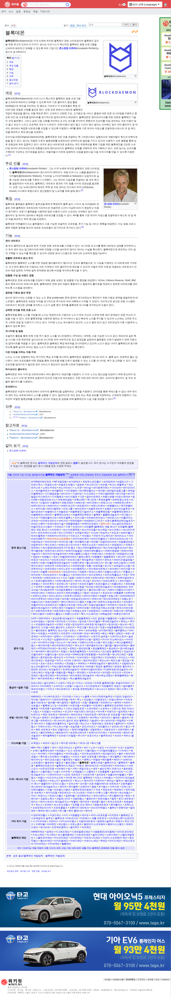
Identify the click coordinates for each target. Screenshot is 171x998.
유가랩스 (103, 786)
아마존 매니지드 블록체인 (79, 777)
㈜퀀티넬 (49, 586)
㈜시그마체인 (66, 532)
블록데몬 (17, 172)
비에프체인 (107, 765)
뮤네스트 (93, 627)
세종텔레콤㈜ (73, 523)
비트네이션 (72, 818)
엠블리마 (45, 783)
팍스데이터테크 (111, 598)
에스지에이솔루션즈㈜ (115, 547)
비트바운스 (120, 765)
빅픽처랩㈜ (76, 520)
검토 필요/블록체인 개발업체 (28, 855)
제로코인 (107, 789)
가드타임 (66, 696)
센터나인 (105, 523)
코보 (42, 663)
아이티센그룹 (66, 541)
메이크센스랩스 (53, 759)
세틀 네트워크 (99, 818)
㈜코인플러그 (103, 583)
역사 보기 (81, 25)
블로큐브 (49, 762)
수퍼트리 (59, 526)
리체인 (59, 624)
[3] (82, 227)
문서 (7, 25)
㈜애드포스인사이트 (69, 544)
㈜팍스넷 (96, 598)
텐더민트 (85, 801)
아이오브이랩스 (68, 821)
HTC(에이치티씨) (47, 648)
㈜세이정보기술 (55, 523)
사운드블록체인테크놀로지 (119, 520)
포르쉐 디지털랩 (67, 735)
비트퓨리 (98, 705)
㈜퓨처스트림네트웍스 (109, 602)
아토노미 (54, 780)
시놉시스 (78, 686)
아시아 (52, 848)
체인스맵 (115, 660)
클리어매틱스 (47, 732)
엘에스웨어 (84, 556)
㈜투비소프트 (40, 595)
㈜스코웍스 (115, 529)
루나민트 (92, 499)
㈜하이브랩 (83, 608)
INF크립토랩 (60, 481)
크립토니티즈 (63, 798)
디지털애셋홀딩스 (107, 750)
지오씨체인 (110, 657)
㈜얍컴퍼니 (118, 544)
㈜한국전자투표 (44, 611)
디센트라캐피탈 (60, 699)
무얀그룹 (81, 627)
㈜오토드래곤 (59, 559)
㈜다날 (87, 487)
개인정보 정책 (12, 871)
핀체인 (34, 675)
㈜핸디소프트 (72, 614)
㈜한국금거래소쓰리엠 (102, 608)
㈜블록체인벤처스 (121, 511)
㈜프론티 (128, 602)
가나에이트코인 (51, 696)
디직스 (79, 683)
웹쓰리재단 (46, 840)
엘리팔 (108, 645)
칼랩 (71, 577)
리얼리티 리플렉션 (50, 502)
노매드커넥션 (50, 487)
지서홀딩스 (64, 574)
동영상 (26, 11)
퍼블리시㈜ (37, 602)
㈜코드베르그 (110, 580)
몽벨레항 (93, 702)
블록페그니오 (50, 705)
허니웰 (62, 810)
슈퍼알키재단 (82, 532)
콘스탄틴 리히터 (67, 48)
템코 (86, 592)
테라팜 (90, 666)
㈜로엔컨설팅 (65, 499)
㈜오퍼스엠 (73, 559)
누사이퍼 (111, 747)
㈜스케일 (102, 529)
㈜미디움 (40, 508)
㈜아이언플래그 (99, 538)
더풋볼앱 (74, 815)
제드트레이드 (63, 689)
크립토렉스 (96, 729)
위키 (3, 11)
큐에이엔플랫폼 (79, 729)
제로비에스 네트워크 (102, 723)
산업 (64, 848)
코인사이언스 (89, 726)
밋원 (102, 627)
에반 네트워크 (50, 714)
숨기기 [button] (15, 58)
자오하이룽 (104, 654)
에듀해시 (35, 547)
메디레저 (128, 756)
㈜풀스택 (91, 602)
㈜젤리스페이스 (113, 571)
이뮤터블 (40, 824)
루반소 (124, 621)
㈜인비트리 (55, 571)
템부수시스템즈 (116, 824)
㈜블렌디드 (51, 511)
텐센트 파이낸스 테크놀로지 (45, 669)
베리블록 (107, 759)
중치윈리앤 (46, 657)
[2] (82, 190)
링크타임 (113, 624)
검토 (75, 463)
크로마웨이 (123, 729)
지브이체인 (83, 657)
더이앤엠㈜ (71, 490)
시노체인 (47, 639)
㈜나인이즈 (92, 484)
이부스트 (114, 786)
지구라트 (70, 657)
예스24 (121, 556)
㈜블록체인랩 (103, 511)
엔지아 (63, 786)
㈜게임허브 (109, 481)
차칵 (132, 574)
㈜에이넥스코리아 (54, 550)
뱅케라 (117, 702)
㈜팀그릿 (113, 595)
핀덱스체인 (58, 608)
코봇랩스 (35, 583)
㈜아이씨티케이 (81, 538)
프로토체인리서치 (42, 807)
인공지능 (27, 848)
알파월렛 (127, 686)
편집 (72, 25)
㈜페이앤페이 (52, 602)
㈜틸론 (103, 595)
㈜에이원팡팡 (112, 550)
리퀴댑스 (35, 743)
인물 (112, 848)
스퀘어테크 (83, 636)
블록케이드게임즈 (65, 765)
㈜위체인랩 (78, 565)
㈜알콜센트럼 (126, 541)
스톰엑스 (91, 771)
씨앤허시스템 (84, 639)
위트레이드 (46, 720)
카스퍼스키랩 (61, 726)
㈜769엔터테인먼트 (41, 481)
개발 (34, 848)
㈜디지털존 (71, 496)
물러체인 (68, 759)
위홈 (88, 565)
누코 (120, 747)
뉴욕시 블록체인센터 (43, 750)
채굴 (35, 11)
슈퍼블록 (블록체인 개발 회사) (100, 526)
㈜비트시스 (113, 517)
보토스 (72, 630)
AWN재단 (36, 696)
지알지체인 (97, 657)
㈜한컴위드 (94, 611)
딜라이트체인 (93, 496)
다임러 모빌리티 (123, 696)
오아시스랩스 (59, 783)
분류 (8, 855)
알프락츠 (123, 711)
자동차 (40, 848)
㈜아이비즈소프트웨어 (58, 538)
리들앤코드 (101, 699)
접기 (132, 474)
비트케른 (45, 708)
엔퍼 (55, 556)
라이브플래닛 (56, 753)
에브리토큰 (90, 714)
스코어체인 (92, 708)
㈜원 (42, 562)
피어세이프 (94, 672)
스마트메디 (55, 529)
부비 (80, 630)
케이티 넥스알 (82, 580)
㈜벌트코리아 (96, 508)
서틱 (74, 768)
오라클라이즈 (58, 717)
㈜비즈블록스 (66, 517)
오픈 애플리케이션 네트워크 (103, 783)
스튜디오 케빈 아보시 (123, 708)
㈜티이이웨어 (90, 595)
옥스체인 (62, 648)
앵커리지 (88, 780)
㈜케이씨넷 (98, 577)
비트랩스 (42, 633)
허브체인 (86, 827)
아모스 (98, 777)
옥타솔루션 (87, 559)
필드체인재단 (47, 675)
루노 (79, 699)
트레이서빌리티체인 (91, 669)
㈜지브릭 (35, 574)
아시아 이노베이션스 (113, 639)
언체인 (129, 544)
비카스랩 (79, 517)
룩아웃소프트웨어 (49, 756)
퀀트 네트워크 (43, 729)
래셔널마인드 (110, 753)
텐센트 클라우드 (123, 666)
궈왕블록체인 (83, 618)
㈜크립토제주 (47, 589)
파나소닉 (101, 689)
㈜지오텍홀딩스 (113, 574)
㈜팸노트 (126, 598)
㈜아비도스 (120, 535)
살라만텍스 (57, 708)
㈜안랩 (94, 541)
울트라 (125, 717)
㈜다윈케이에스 (101, 487)
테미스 (34, 801)
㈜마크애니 (93, 502)
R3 (38, 747)
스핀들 (68, 686)
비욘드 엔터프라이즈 (88, 765)
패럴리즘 (61, 672)
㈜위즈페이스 (63, 565)
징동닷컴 (49, 660)
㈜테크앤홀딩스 (74, 592)
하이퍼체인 (62, 675)
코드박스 (96, 580)
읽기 (66, 25)
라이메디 (42, 753)
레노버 (123, 624)
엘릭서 (119, 780)
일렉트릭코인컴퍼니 (83, 789)
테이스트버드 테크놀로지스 (54, 801)
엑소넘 (36, 717)
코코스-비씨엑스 (55, 663)
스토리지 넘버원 (99, 636)
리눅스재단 (38, 834)
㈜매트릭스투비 (123, 502)
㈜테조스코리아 (55, 592)
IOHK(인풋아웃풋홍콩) (84, 654)
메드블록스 (116, 756)
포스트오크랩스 (62, 804)
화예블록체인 (122, 675)
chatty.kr (165, 979)
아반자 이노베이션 (103, 535)
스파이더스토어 (118, 636)
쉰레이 (57, 636)
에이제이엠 (44, 645)
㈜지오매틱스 (96, 574)
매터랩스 (103, 756)
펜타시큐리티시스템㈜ (72, 602)
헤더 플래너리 (75, 810)
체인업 (125, 660)
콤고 (127, 726)
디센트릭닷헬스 (39, 815)
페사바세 (45, 827)
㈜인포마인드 (70, 571)
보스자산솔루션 (122, 508)
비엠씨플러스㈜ (48, 517)
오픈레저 (83, 717)
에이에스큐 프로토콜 (109, 714)
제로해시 (118, 789)
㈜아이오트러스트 (119, 538)
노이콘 (78, 487)
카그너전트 (79, 792)
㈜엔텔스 (46, 556)
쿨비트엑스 (113, 663)
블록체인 (96, 848)
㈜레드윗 (80, 502)
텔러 (103, 801)
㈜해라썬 (107, 611)
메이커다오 (37, 759)
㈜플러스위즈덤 (67, 605)
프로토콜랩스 (60, 807)
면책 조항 (36, 871)
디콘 (81, 496)
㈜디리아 (65, 493)
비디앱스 (126, 514)
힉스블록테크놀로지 (80, 678)
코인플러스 (104, 726)
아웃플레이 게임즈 (111, 686)
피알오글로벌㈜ (97, 605)
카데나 (90, 792)
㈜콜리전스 (117, 583)
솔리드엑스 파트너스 (110, 768)
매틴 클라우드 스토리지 (62, 627)
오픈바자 (85, 786)
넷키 (86, 747)
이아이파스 (94, 651)
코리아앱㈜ (125, 580)
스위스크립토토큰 (74, 708)
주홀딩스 (127, 571)
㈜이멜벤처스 (79, 568)
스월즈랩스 (46, 771)
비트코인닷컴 (47, 768)
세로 (127, 633)
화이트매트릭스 (46, 678)
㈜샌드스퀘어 (38, 523)
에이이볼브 (128, 714)
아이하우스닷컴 (46, 642)
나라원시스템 (118, 979)
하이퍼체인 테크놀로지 (82, 675)
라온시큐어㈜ (123, 496)
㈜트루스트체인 (73, 595)
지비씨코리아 (50, 574)
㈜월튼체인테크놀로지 (58, 562)
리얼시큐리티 (116, 699)
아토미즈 (111, 711)
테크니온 (84, 743)
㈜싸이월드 (126, 532)
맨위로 (165, 986)
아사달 (107, 979)
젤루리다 (120, 723)
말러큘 (51, 702)
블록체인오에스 (62, 514)
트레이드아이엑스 (98, 732)
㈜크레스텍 (62, 586)
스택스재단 (112, 834)
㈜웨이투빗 (78, 562)
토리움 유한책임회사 (83, 689)
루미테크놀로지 (110, 621)
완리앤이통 (84, 648)
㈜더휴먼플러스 (87, 490)
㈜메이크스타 (68, 505)
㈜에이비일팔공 (74, 550)
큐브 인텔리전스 (60, 729)
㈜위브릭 (49, 565)
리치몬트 (114, 815)
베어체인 (95, 633)
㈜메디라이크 (38, 505)
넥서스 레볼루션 (117, 484)
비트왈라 (86, 705)
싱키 (72, 639)
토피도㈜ (107, 592)
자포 (98, 789)
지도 (89, 848)
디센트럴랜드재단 (81, 831)
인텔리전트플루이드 (56, 723)
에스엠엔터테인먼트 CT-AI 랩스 (59, 547)
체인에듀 (37, 577)
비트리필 (74, 705)
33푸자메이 (44, 618)
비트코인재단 (83, 834)
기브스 (76, 696)
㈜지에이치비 (79, 574)
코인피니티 (117, 726)
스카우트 (65, 771)
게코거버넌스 (65, 747)
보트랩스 (35, 705)
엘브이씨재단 (121, 645)
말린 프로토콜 (89, 756)
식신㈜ (94, 532)
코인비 (73, 583)
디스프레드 (90, 493)
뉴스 (11, 11)
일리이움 (73, 723)
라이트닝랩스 (72, 753)
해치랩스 (130, 611)
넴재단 (49, 831)
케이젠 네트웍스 (69, 743)
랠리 (121, 753)
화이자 (88, 810)
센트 (95, 768)
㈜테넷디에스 (38, 592)
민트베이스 (106, 702)
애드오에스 (51, 544)
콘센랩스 (71, 663)
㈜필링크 (70, 608)
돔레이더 (45, 699)
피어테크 (112, 605)
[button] (132, 474)
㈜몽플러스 (113, 505)
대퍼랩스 (61, 750)
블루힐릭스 (121, 630)
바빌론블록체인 (115, 627)
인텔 (49, 789)
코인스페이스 (100, 795)
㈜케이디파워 (83, 577)
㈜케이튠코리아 (64, 580)
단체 (74, 848)
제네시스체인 (96, 571)
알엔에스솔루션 (105, 821)
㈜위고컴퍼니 (121, 562)
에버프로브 (76, 714)
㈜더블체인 (57, 490)
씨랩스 (41, 777)
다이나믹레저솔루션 (102, 696)
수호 (68, 526)
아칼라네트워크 (87, 821)
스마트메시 (69, 636)
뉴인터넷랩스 (38, 621)
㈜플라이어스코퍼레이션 (44, 605)
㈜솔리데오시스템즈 (41, 526)
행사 (117, 848)
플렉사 (113, 807)
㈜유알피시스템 (122, 565)
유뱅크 (119, 821)
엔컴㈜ (36, 556)
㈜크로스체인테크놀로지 (99, 586)
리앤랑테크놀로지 (45, 624)
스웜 (56, 771)
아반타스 (53, 821)
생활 (84, 848)
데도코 (70, 683)
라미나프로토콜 (99, 815)
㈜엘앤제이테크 (68, 556)
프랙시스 (129, 804)
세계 (58, 848)
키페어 (110, 589)
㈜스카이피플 (89, 529)
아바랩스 (108, 777)
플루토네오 (106, 735)
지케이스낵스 (45, 726)
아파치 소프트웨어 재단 (115, 837)
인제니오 (126, 786)
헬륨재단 (66, 843)
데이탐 (101, 490)
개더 (54, 747)
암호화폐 (105, 848)
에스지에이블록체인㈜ (89, 547)
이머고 (50, 689)
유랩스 (64, 651)
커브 (33, 795)
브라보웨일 (91, 630)
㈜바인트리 (80, 508)
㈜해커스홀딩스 (54, 614)
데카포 (85, 815)
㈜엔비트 (110, 553)
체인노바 (104, 660)
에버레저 (64, 714)
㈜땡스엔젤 (108, 496)
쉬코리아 (77, 526)
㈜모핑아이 (83, 505)
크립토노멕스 (47, 798)
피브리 (118, 735)
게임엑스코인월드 (91, 481)
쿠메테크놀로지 (97, 663)
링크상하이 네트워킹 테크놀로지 (89, 624)
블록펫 (97, 514)
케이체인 (110, 577)
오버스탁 (73, 783)
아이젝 (101, 711)
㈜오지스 (45, 559)
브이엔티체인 (106, 630)
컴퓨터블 (70, 795)
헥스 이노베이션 (89, 614)
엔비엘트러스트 (94, 645)
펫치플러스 (116, 804)
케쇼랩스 (63, 824)
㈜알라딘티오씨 (108, 541)
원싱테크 (113, 648)
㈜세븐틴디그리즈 (93, 520)
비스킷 (34, 517)
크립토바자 (109, 729)
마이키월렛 (94, 621)
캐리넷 (113, 792)
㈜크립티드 (81, 589)
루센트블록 (104, 499)
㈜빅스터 (63, 520)
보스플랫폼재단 (66, 834)
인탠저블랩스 (38, 789)
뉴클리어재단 (126, 618)
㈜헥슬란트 (106, 614)
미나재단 (51, 834)
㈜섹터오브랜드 (90, 523)
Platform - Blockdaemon (30, 418)
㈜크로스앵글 (77, 586)
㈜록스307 (79, 499)
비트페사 (85, 818)
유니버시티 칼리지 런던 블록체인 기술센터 (76, 720)
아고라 (68, 711)
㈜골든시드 (123, 481)
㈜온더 (99, 559)
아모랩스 (86, 535)
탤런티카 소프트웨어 (95, 824)
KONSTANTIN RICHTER (24, 414)
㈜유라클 (98, 565)
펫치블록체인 (50, 735)
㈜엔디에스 (98, 553)
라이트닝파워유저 (91, 753)
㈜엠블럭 (97, 556)
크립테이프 (127, 663)
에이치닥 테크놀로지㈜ (55, 553)
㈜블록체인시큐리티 (41, 514)
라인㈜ (88, 683)
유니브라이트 (108, 720)
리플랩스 (65, 756)
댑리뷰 (50, 621)
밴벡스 (87, 759)
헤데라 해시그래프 (47, 810)
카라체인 (51, 824)
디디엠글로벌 (52, 493)
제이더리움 (51, 792)
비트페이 (61, 768)
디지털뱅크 (58, 496)
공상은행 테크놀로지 (63, 618)
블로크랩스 (71, 762)
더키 (65, 815)
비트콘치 (65, 633)
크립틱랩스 (78, 798)
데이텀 (34, 699)
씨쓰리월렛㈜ (38, 535)
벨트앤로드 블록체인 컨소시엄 (51, 630)
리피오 (75, 756)
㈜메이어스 (53, 505)
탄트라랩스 (104, 798)
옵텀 (94, 786)
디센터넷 (77, 493)
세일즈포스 (85, 768)
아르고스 (75, 535)
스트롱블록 (103, 771)
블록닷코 (59, 818)
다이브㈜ (116, 487)
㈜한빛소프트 (79, 611)
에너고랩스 (108, 642)
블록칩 (34, 708)
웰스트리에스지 (94, 562)
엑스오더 (79, 645)
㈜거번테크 (74, 481)
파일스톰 (49, 672)
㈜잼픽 (82, 571)
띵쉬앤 (82, 621)
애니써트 (72, 642)
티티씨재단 (54, 843)
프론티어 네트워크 (79, 807)
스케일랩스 (78, 771)
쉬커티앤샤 (46, 636)
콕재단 (103, 840)
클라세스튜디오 (97, 589)
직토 (125, 574)
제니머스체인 (119, 654)
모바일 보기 (46, 871)
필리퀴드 (74, 827)
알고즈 (55, 743)
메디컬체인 (63, 702)
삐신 (104, 633)
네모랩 (103, 484)
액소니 (78, 780)
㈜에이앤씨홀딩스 (93, 550)
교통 (46, 848)
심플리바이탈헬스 (117, 774)
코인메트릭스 (84, 795)
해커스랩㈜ (38, 614)
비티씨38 (77, 633)
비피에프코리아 (48, 520)
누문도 (100, 747)
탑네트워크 (78, 666)
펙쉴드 (71, 672)
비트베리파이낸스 (95, 517)
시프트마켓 (88, 774)
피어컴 (105, 672)
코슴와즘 (74, 726)
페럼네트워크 (101, 804)
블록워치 (123, 762)
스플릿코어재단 (44, 837)
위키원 (150, 979)
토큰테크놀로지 (71, 669)
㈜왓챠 (34, 562)
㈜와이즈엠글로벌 (123, 559)
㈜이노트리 (64, 568)
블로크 (59, 762)
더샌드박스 (55, 815)
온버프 (108, 559)
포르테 (48, 804)
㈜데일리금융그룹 (116, 490)
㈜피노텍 (82, 605)
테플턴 (74, 801)
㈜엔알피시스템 (125, 553)
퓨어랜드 (81, 672)
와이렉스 (94, 717)
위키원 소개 (25, 871)
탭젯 (114, 798)
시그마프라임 (40, 821)
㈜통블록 (118, 592)
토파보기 (95, 592)
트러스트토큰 (115, 801)
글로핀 (80, 484)
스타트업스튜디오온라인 (121, 818)
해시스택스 (123, 689)
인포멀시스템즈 (62, 789)
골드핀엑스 (50, 683)
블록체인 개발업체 (47, 463)
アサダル (141, 979)
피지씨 (126, 672)
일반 (123, 848)
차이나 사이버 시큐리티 (68, 660)
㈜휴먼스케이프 (122, 614)
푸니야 (81, 735)
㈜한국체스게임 (62, 611)
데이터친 (61, 621)
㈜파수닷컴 (54, 598)
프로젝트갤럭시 (60, 827)
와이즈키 (106, 717)
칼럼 (18, 11)
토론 (121, 4)
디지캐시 (124, 750)
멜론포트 (75, 702)
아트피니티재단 (92, 837)
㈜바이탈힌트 (54, 508)
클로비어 (91, 798)
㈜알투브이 (37, 544)
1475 (33, 618)
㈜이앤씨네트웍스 (98, 568)
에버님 (110, 780)
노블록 (85, 696)
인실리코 (128, 651)
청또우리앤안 (90, 660)
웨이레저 (40, 651)
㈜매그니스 (106, 502)
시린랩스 (46, 711)
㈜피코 (122, 605)
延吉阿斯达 (130, 979)
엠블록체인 (109, 556)
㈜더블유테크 (43, 490)
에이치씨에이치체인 (62, 645)
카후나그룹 (102, 792)
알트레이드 (66, 780)
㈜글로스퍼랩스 (67, 484)
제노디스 (85, 723)
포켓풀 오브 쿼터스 (82, 804)
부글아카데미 (123, 683)
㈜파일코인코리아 (80, 598)
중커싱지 (58, 657)
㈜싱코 (115, 532)
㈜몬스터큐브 (98, 505)
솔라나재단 (98, 834)
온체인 (72, 648)
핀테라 (111, 689)
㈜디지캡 (120, 493)
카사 (64, 577)
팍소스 (39, 804)
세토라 (46, 743)
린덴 (67, 624)
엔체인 (45, 717)
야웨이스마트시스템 (89, 642)
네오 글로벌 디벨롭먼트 (104, 618)
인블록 (43, 571)
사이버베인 (45, 686)
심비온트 (101, 774)
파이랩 (65, 598)
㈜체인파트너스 (52, 577)
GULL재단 (36, 683)
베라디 (117, 759)
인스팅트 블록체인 (112, 651)
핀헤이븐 (123, 807)
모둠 (84, 702)
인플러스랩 (51, 654)
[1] (9, 155)
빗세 (86, 633)
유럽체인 (121, 720)
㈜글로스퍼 (51, 484)
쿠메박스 (82, 663)
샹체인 (119, 633)
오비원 (83, 783)
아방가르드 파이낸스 (85, 711)
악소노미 (61, 642)
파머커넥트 (115, 732)
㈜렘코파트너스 (47, 499)
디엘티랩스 (90, 750)
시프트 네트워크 (71, 774)
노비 (93, 747)
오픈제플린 (126, 783)
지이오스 (123, 657)
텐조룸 (95, 801)
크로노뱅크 (76, 824)
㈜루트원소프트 (120, 499)
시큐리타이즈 (54, 774)
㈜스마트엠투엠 (71, 529)
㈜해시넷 (118, 611)
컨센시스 (42, 795)
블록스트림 (97, 762)
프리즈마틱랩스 (99, 807)
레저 (72, 699)
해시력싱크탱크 (104, 675)
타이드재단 (115, 840)
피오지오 (116, 672)
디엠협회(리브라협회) (104, 831)
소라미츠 (58, 686)
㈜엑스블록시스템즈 (79, 553)
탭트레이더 (62, 732)
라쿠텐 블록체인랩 (104, 683)
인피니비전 (64, 654)
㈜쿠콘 (39, 586)
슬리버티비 (117, 771)
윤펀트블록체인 (78, 651)
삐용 (111, 633)
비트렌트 (63, 705)
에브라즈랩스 (38, 689)
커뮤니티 (45, 11)
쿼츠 (127, 795)
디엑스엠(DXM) (106, 493)
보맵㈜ (108, 508)
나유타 (61, 683)
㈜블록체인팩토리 (82, 514)
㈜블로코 (63, 511)
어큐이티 (100, 780)
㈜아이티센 (51, 541)
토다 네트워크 (125, 798)
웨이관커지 (53, 651)
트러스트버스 (56, 595)
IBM (33, 747)
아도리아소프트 (55, 777)
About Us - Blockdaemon (24, 411)
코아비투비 (48, 583)
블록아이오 (110, 762)
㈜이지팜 (125, 568)
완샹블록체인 (100, 648)
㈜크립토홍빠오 (64, 589)
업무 (79, 848)
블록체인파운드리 (45, 765)
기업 (10, 475)
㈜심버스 (105, 532)
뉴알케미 (129, 747)
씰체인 (96, 639)
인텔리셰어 (37, 654)
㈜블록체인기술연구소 (82, 511)
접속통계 (143, 986)
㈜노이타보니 (66, 487)
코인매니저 (62, 583)
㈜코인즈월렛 (86, 583)
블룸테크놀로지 (111, 514)
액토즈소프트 (89, 544)
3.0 (14, 417)
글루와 (77, 747)
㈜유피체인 (51, 568)
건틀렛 (45, 747)
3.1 (17, 417)
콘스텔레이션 (116, 795)
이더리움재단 (61, 840)
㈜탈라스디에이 (124, 589)
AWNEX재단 (37, 831)
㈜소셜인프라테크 (121, 523)
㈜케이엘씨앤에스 (45, 580)
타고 (157, 979)
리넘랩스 (88, 699)
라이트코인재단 (125, 831)
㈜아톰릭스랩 (82, 541)
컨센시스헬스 (56, 795)
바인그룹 (67, 508)
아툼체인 (42, 780)
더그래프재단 (62, 831)
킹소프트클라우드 (40, 666)
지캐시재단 (76, 840)
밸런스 (78, 759)
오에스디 (71, 717)
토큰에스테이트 (78, 732)
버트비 (126, 702)
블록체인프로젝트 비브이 (118, 705)
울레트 (116, 717)
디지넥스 (72, 621)
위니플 (108, 562)
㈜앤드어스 (104, 544)
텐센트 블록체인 (104, 666)
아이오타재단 (61, 837)
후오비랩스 (62, 678)
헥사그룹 (96, 743)
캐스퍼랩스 (125, 792)
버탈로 (96, 759)
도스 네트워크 (75, 750)
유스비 (108, 565)
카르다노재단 (91, 840)
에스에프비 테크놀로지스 (44, 786)
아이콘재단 (76, 837)
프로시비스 (93, 735)
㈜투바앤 (130, 592)
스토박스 (105, 708)
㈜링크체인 (67, 502)
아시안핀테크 (93, 686)
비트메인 (54, 633)
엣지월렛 (73, 786)
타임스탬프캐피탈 (61, 666)
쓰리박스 (57, 711)
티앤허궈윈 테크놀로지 (116, 669)
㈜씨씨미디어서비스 (57, 535)
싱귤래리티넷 (61, 639)
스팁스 (36, 711)
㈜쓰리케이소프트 (47, 532)
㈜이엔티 (114, 568)
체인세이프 (65, 792)
